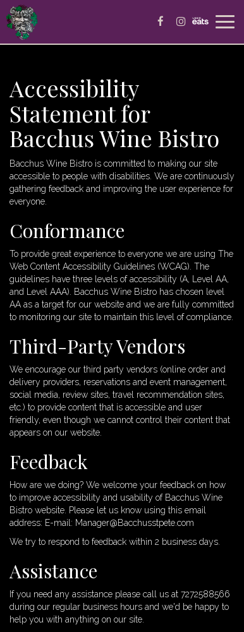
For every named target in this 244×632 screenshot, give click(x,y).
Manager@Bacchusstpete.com (134, 523)
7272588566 (205, 594)
